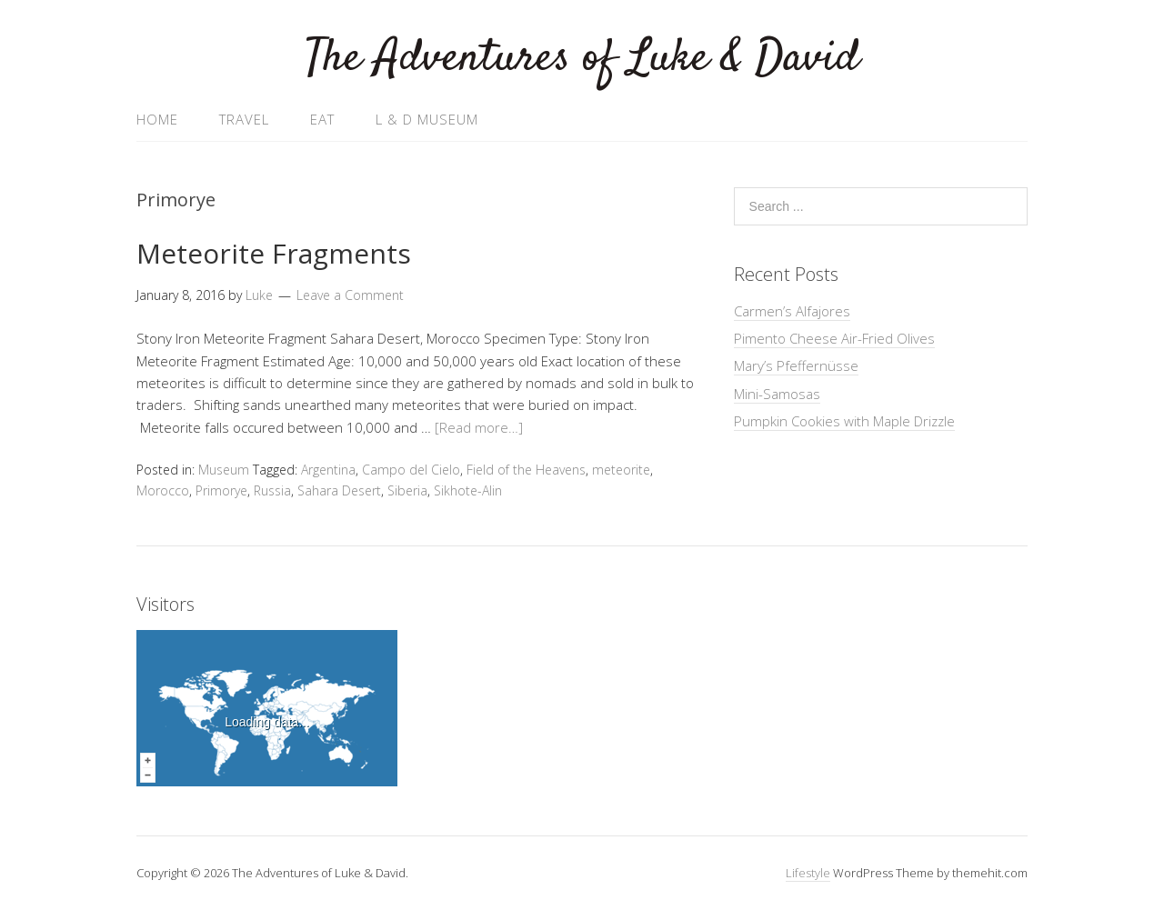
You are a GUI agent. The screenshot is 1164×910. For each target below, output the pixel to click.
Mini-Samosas (777, 394)
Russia (272, 490)
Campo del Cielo (411, 469)
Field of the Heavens (526, 469)
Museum (223, 469)
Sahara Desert (339, 490)
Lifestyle (808, 873)
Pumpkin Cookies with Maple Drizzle (844, 421)
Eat (322, 119)
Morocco (162, 490)
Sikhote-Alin (468, 490)
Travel (244, 119)
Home (157, 119)
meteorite (621, 469)
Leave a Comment (350, 295)
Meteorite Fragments (273, 253)
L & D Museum (427, 119)
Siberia (407, 490)
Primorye (221, 490)
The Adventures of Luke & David (582, 58)
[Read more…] (479, 427)
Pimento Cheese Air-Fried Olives (834, 338)
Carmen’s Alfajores (792, 311)
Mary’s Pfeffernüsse (796, 365)
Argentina (328, 469)
